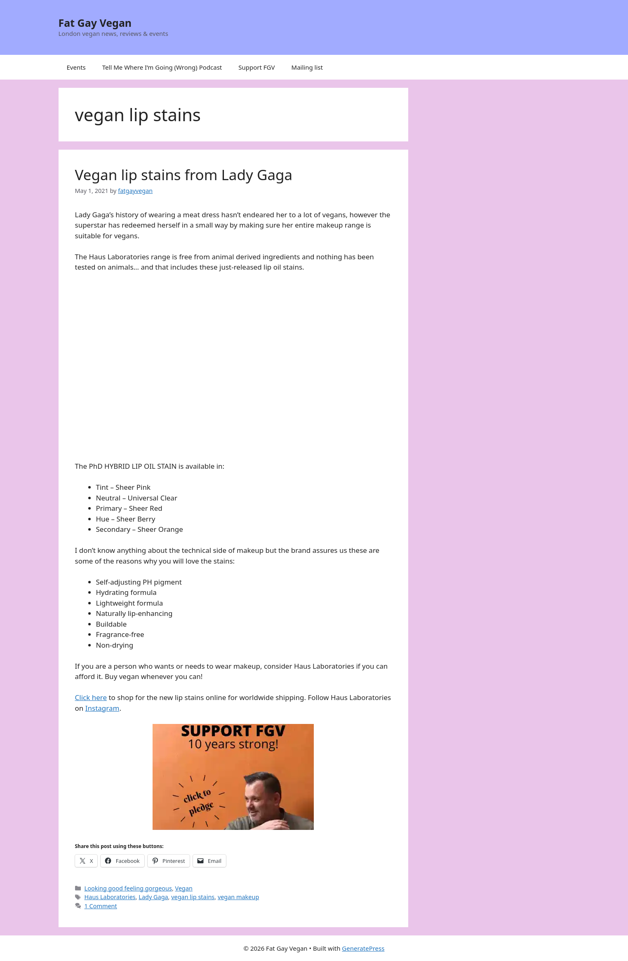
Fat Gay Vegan (95, 23)
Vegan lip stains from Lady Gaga (184, 174)
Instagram (102, 708)
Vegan (184, 888)
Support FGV (256, 67)
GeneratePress (363, 948)
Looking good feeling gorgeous (128, 888)
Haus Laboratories (110, 897)
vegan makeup (238, 897)
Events (76, 67)
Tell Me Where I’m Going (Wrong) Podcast (162, 67)
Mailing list (307, 67)
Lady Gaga (153, 897)
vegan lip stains (192, 897)
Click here (91, 697)
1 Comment (101, 906)
